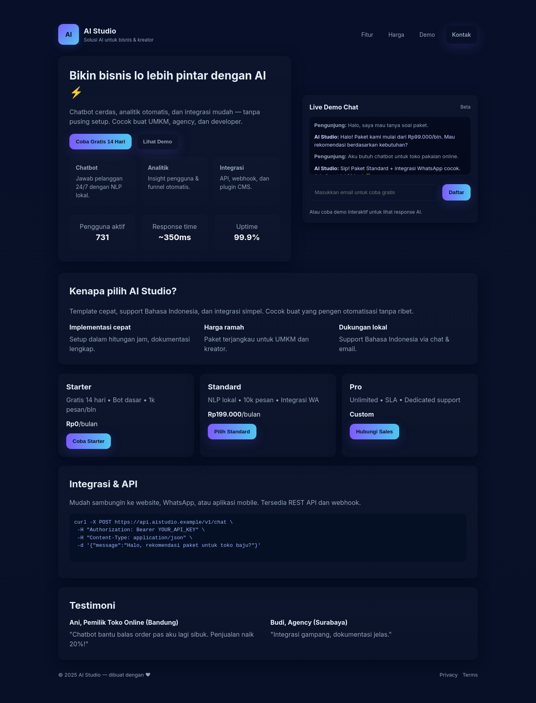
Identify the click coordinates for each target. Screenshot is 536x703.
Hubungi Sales (374, 432)
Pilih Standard (232, 432)
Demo (427, 34)
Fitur (367, 34)
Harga (396, 34)
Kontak (461, 34)
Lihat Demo (157, 142)
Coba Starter (88, 441)
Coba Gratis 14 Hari (100, 142)
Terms (470, 674)
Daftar (456, 192)
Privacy (448, 674)
